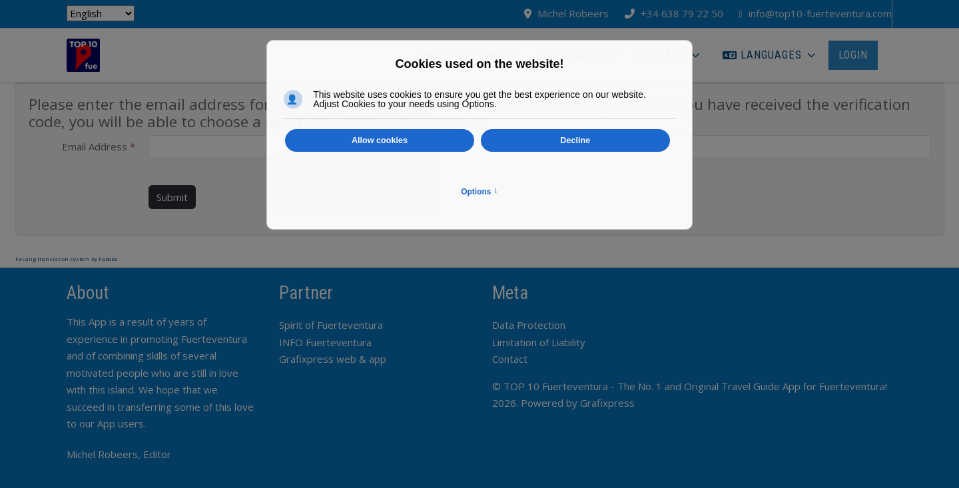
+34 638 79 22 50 (682, 13)
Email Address (98, 146)
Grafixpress (607, 402)
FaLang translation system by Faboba (66, 258)
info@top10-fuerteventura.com (820, 13)
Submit (172, 197)
